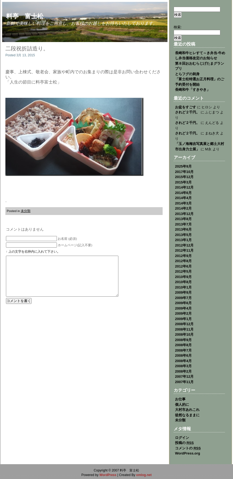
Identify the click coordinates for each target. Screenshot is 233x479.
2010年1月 (183, 287)
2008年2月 (183, 371)
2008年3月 (183, 366)
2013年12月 (184, 214)
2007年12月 (184, 376)
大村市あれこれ (187, 410)
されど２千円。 (187, 112)
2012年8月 (183, 261)
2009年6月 (183, 303)
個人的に (182, 404)
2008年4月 (183, 361)
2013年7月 (183, 224)
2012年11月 (184, 250)
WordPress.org (187, 453)
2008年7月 (183, 350)
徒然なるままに (187, 415)
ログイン (182, 438)
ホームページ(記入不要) (75, 245)
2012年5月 (183, 271)
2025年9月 (183, 166)
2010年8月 (183, 282)
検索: (178, 27)
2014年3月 (183, 203)
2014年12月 (184, 187)
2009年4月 (183, 308)
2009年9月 (183, 292)
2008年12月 (184, 324)
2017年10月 (184, 172)
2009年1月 (183, 319)
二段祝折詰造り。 (27, 48)
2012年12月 (184, 245)
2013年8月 (183, 219)
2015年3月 (183, 182)
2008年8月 (183, 345)
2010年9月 (183, 277)
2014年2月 (183, 208)
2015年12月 (184, 177)
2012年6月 (183, 266)
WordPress (108, 475)
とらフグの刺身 (187, 74)
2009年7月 (183, 298)
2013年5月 (183, 235)
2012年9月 (183, 256)
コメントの (188, 448)
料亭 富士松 (24, 16)
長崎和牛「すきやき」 (192, 90)
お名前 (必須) (67, 238)
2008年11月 (184, 329)
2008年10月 (184, 334)
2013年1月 (183, 240)
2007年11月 (184, 382)
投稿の (184, 443)
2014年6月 (183, 193)
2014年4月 (183, 198)
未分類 (25, 211)
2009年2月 (183, 313)
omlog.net (144, 475)
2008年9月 (183, 340)
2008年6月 (183, 355)
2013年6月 (183, 229)
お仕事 (180, 399)
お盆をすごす (185, 107)
